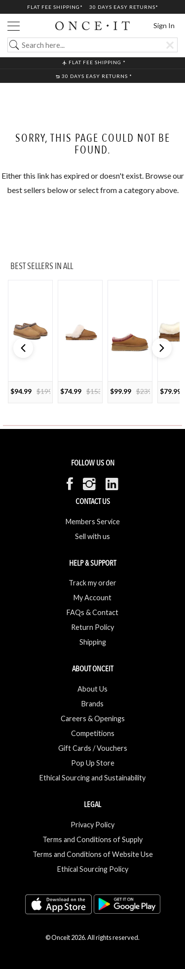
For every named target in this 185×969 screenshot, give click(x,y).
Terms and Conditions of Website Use (93, 854)
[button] (162, 348)
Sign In (164, 25)
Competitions (92, 733)
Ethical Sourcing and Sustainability (92, 778)
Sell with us (92, 536)
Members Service (93, 521)
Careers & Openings (93, 718)
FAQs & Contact (92, 612)
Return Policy (92, 627)
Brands (92, 703)
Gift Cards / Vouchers (92, 748)
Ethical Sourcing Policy (92, 869)
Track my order (92, 583)
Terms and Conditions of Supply (92, 839)
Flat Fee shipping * (94, 62)
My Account (92, 597)
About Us (92, 689)
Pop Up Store (92, 763)
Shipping (92, 642)
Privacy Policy (92, 824)
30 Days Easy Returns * (94, 76)
